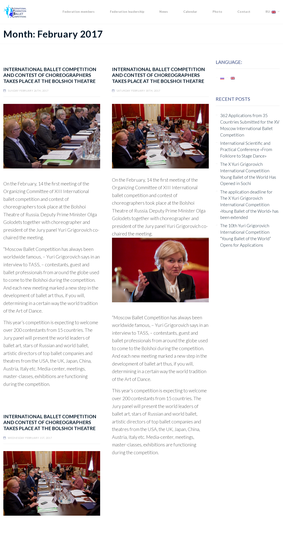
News (163, 11)
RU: (271, 11)
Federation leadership (127, 11)
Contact (243, 11)
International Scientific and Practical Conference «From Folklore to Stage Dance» (246, 149)
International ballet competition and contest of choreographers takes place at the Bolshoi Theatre (49, 75)
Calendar (190, 11)
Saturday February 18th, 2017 (138, 90)
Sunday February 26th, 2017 (28, 90)
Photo (217, 11)
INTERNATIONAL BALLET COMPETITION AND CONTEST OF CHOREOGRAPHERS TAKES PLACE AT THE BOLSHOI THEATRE (158, 75)
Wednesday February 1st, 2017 (30, 437)
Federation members (79, 11)
